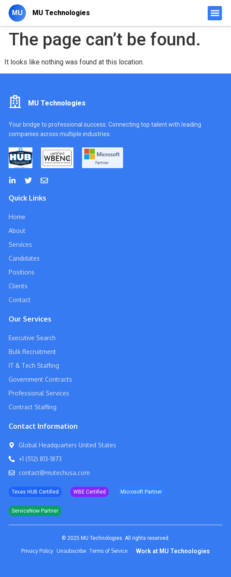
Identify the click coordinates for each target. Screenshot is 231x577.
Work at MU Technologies (173, 551)
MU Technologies (61, 13)
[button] (215, 13)
